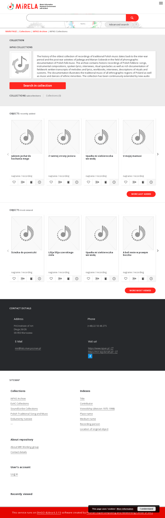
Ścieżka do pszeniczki (24, 252)
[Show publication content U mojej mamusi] (143, 182)
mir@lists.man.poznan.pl (28, 348)
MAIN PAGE (11, 31)
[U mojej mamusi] (138, 137)
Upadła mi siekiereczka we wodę (99, 157)
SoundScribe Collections (24, 408)
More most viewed (140, 290)
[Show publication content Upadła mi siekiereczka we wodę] (105, 182)
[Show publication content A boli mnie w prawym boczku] (143, 278)
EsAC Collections (20, 403)
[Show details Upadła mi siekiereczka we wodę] (113, 182)
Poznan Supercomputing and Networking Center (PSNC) (120, 512)
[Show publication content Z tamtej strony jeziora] (68, 182)
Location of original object (94, 429)
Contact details (19, 452)
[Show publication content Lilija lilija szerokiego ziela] (68, 278)
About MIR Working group (25, 447)
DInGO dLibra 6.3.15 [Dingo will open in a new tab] (49, 512)
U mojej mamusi (132, 156)
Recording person (90, 424)
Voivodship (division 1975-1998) (97, 408)
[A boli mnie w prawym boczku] (138, 234)
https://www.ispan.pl (101, 348)
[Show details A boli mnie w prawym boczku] (151, 278)
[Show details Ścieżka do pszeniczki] (39, 278)
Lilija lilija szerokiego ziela (60, 254)
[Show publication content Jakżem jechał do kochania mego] (31, 182)
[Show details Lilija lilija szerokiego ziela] (76, 278)
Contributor (86, 403)
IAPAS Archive (40, 31)
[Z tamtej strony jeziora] (64, 137)
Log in (14, 474)
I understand (146, 509)
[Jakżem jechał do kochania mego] (27, 137)
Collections (25, 31)
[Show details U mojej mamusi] (151, 182)
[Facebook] (90, 356)
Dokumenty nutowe (21, 418)
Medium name (88, 418)
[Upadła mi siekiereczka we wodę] (101, 137)
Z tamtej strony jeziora (61, 156)
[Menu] (161, 3)
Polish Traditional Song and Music (29, 413)
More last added (141, 194)
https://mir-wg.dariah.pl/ (103, 351)
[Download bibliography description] (22, 182)
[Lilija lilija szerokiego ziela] (64, 234)
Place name (86, 413)
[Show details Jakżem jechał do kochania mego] (39, 182)
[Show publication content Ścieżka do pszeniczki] (31, 278)
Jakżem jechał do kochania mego (21, 157)
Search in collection (37, 86)
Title (82, 398)
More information (125, 509)
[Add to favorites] (14, 182)
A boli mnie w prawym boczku (135, 254)
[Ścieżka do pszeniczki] (27, 234)
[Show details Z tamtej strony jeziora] (76, 182)
